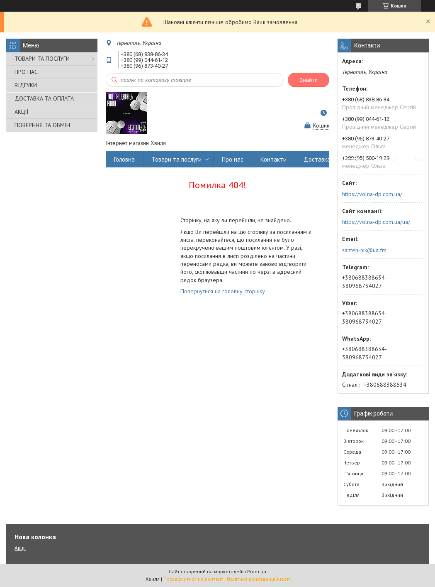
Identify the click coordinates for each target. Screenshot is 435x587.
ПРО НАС (26, 72)
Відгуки (386, 159)
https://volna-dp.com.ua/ (372, 194)
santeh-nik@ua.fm (364, 250)
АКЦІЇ (21, 111)
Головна (124, 159)
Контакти (273, 159)
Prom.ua (256, 571)
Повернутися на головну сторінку (222, 291)
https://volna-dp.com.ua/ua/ (376, 222)
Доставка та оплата (332, 159)
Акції (420, 159)
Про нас (232, 159)
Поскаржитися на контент (193, 579)
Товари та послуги (177, 159)
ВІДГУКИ (26, 85)
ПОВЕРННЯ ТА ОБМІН (42, 125)
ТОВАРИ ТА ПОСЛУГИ (42, 58)
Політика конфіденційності (258, 579)
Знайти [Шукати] (308, 80)
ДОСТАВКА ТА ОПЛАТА (44, 98)
